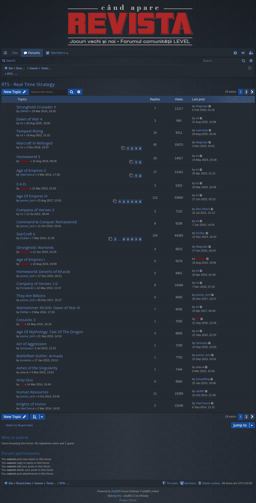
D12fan (24, 232)
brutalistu (25, 354)
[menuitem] (157, 53)
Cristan (25, 155)
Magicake (202, 100)
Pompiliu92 (27, 282)
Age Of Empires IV (32, 190)
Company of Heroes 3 (35, 204)
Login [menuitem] (244, 53)
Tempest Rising (30, 125)
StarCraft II (26, 228)
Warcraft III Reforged (35, 137)
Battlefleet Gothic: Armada (40, 350)
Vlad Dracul (27, 169)
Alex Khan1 (203, 203)
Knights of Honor (31, 398)
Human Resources (33, 386)
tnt (21, 117)
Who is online (15, 432)
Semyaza (26, 342)
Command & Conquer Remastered (47, 216)
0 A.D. (22, 178)
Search (11, 60)
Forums (34, 52)
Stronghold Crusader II (36, 101)
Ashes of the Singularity (37, 362)
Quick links (6, 53)
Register (43, 60)
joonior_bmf (27, 195)
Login (26, 60)
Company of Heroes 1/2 (37, 278)
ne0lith (200, 385)
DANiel (24, 105)
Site (15, 52)
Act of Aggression (32, 338)
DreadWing (203, 373)
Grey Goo (25, 374)
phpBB (115, 486)
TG (22, 318)
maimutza (202, 124)
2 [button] (246, 86)
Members (58, 52)
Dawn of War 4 (29, 113)
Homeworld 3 (28, 151)
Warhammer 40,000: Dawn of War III (48, 302)
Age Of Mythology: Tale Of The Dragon (50, 326)
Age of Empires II (31, 165)
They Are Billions (31, 290)
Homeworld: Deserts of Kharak (43, 266)
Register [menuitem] (251, 53)
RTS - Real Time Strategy (28, 79)
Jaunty (24, 183)
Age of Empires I (31, 254)
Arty (119, 490)
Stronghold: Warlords (35, 242)
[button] (252, 87)
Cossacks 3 (26, 314)
